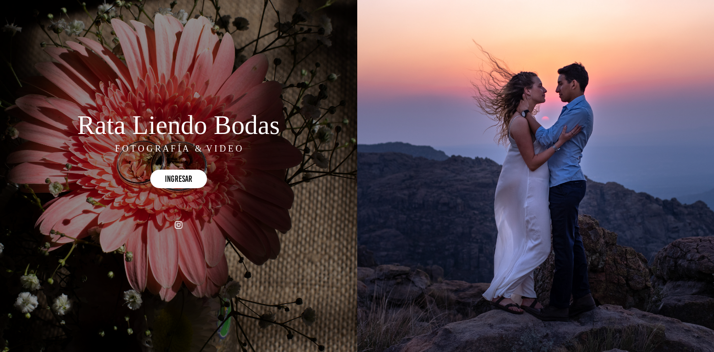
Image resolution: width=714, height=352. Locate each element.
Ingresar (178, 179)
